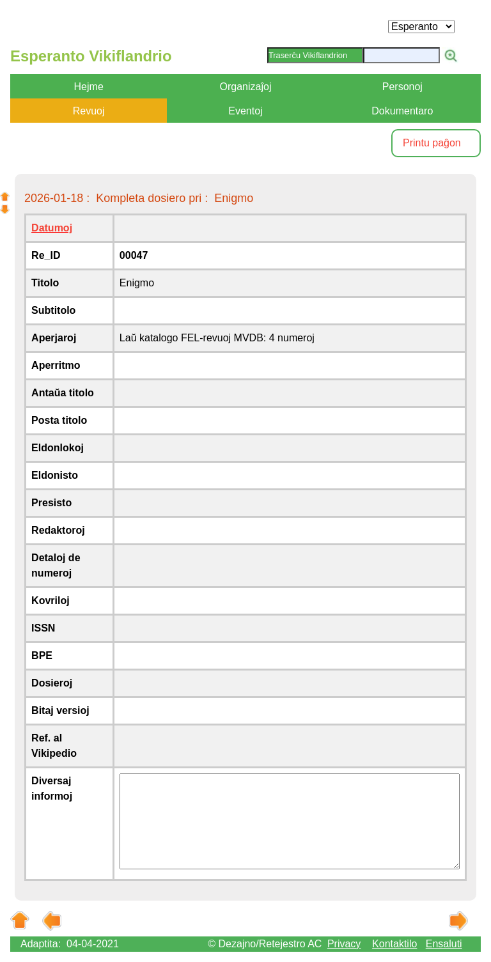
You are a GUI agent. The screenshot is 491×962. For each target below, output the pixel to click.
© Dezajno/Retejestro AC (265, 943)
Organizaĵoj (246, 86)
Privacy (344, 943)
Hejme (89, 86)
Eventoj (245, 110)
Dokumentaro (402, 110)
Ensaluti (444, 943)
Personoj (402, 86)
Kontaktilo (394, 943)
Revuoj (89, 110)
